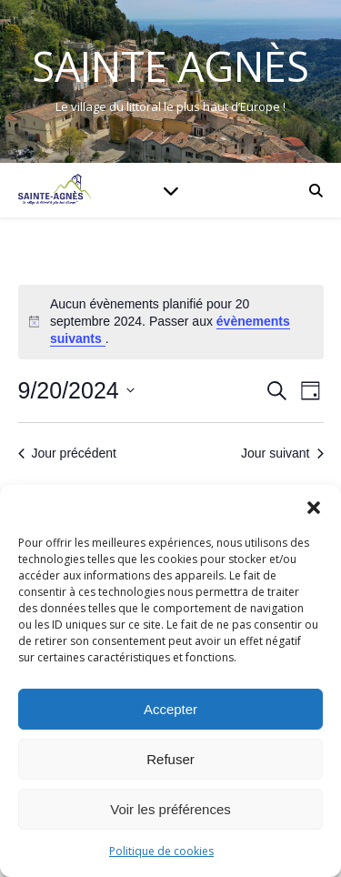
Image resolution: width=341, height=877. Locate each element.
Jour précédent (67, 453)
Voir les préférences (170, 809)
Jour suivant (282, 453)
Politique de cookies (161, 851)
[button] (314, 508)
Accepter (170, 709)
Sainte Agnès (170, 65)
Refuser (170, 759)
